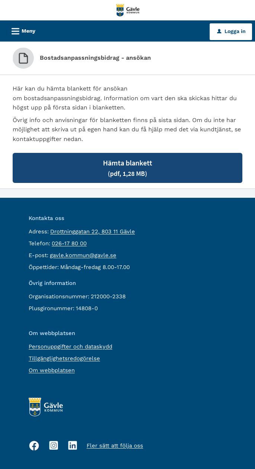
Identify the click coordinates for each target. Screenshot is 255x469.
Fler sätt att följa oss (115, 445)
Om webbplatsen (52, 370)
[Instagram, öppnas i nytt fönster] (54, 445)
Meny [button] (21, 30)
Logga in (231, 31)
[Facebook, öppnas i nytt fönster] (34, 445)
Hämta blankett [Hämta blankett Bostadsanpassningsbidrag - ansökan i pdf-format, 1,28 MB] (127, 168)
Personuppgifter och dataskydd (70, 346)
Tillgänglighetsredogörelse (64, 358)
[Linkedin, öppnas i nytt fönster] (73, 445)
